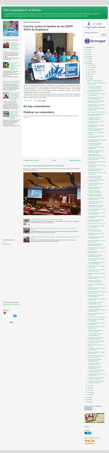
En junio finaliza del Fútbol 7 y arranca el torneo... (95, 202)
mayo (89, 385)
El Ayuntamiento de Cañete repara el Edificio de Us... (96, 349)
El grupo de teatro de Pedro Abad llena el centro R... (96, 199)
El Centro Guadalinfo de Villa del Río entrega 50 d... (95, 226)
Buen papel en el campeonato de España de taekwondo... (96, 382)
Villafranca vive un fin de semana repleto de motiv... (96, 234)
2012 (87, 397)
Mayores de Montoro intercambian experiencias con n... (96, 158)
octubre (90, 69)
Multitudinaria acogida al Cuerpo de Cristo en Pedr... (96, 310)
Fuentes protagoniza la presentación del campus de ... (96, 155)
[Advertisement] (11, 157)
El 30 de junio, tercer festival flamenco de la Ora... (94, 256)
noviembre (91, 67)
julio (89, 76)
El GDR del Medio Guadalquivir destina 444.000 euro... (95, 129)
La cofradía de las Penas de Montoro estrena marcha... (94, 281)
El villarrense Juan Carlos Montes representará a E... (96, 342)
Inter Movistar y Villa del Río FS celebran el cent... (95, 122)
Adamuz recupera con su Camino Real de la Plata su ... (96, 105)
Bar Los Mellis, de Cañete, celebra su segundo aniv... (96, 323)
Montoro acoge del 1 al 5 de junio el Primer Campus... (96, 252)
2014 (87, 61)
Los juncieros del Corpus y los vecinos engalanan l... (95, 334)
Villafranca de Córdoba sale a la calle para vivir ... (95, 314)
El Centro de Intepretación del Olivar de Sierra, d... (95, 184)
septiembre (91, 72)
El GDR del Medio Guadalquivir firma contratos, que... (95, 303)
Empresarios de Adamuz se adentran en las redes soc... (95, 195)
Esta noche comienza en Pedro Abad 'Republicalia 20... (95, 98)
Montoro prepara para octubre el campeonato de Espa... (95, 338)
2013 (87, 63)
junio (89, 78)
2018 (87, 51)
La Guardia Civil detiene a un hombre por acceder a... (94, 118)
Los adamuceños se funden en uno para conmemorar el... (96, 307)
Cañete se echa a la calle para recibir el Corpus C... (95, 331)
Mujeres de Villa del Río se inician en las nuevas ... (96, 259)
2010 (87, 402)
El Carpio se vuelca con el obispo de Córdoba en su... (96, 180)
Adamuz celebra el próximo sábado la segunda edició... (96, 140)
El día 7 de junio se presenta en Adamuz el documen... (95, 371)
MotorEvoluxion (7, 244)
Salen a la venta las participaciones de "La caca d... (96, 83)
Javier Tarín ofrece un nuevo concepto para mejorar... (94, 177)
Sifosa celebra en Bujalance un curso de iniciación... (95, 115)
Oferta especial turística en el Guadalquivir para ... (95, 360)
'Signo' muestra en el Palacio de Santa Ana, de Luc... (95, 101)
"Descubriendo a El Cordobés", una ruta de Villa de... (96, 374)
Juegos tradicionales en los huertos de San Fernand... (96, 288)
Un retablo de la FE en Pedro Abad (96, 317)
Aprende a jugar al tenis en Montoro (96, 112)
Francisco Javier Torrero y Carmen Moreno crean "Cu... (96, 277)
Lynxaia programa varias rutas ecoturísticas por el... (95, 237)
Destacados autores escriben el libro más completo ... (95, 220)
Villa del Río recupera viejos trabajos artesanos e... (94, 188)
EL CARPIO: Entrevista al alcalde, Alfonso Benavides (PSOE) (46, 219)
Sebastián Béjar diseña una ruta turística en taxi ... (95, 109)
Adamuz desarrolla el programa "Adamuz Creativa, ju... (95, 378)
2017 (87, 54)
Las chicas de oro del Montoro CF (96, 223)
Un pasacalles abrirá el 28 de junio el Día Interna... (96, 162)
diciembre (90, 65)
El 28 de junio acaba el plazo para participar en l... (96, 248)
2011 (87, 399)
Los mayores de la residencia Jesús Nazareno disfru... (96, 292)
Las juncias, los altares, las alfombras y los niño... (94, 363)
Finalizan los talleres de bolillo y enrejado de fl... (95, 148)
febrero (90, 392)
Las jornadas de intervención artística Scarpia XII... (94, 367)
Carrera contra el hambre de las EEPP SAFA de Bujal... (95, 151)
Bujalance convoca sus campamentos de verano (94, 230)
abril (89, 387)
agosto (90, 74)
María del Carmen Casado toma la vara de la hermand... (96, 356)
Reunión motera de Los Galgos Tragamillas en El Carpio (95, 206)
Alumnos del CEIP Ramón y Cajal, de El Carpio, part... (96, 213)
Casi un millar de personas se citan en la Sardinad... (96, 94)
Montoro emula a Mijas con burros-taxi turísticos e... (96, 241)
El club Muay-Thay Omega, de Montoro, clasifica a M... (95, 245)
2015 (87, 58)
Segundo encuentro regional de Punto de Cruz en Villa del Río (11, 82)
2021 (87, 49)
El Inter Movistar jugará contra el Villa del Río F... (95, 137)
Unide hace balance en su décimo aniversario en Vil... (96, 126)
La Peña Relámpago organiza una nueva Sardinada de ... (96, 263)
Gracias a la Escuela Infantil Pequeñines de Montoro (94, 87)
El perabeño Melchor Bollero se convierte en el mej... (95, 91)
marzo (89, 390)
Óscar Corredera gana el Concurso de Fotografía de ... (96, 209)
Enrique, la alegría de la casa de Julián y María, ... (95, 320)
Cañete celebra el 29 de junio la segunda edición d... (95, 296)
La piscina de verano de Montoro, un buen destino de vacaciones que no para (14, 66)
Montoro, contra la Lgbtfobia (94, 80)
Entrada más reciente (31, 160)
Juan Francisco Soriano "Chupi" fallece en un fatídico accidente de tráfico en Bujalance (14, 115)
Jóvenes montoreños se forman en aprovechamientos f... (96, 270)
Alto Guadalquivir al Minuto (22, 10)
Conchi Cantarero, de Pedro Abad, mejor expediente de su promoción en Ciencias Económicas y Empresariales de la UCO (11, 97)
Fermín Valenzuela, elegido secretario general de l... (94, 144)
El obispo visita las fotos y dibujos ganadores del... (96, 353)
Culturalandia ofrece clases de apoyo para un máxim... (95, 169)
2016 (87, 56)
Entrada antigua (75, 160)
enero (89, 394)
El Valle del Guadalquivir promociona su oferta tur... (94, 191)
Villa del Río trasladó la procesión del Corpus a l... (96, 327)
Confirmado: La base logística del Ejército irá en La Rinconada (43, 165)
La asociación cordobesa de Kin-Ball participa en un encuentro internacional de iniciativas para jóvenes (11, 47)
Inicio (54, 160)
